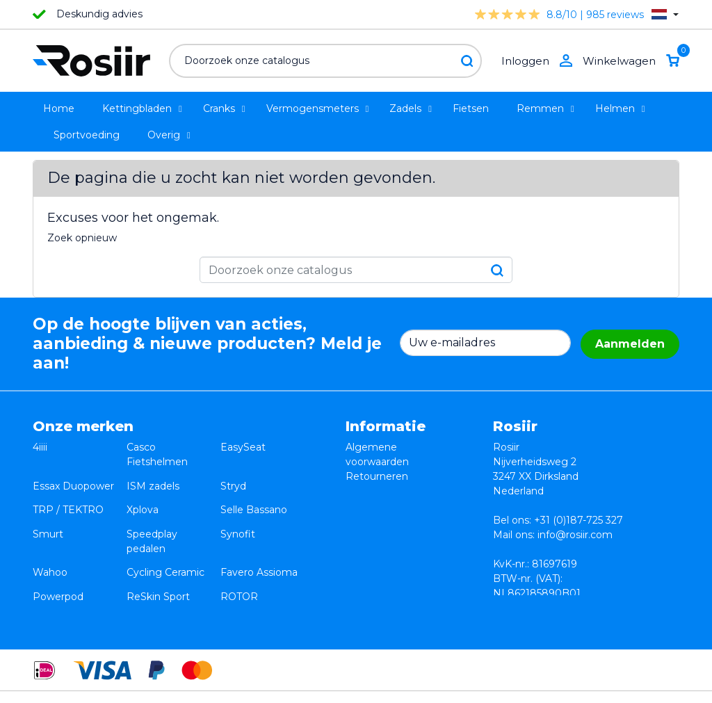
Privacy (363, 491)
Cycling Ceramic (165, 534)
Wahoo (50, 534)
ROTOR (239, 549)
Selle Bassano (253, 491)
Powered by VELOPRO (353, 685)
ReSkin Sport (158, 549)
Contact (365, 520)
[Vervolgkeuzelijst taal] (665, 14)
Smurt (48, 505)
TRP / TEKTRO (68, 491)
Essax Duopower (73, 476)
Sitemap (366, 534)
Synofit (237, 505)
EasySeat (243, 447)
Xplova (143, 491)
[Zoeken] (325, 61)
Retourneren (377, 476)
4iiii (40, 447)
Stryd (233, 476)
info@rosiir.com (575, 534)
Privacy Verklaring (636, 685)
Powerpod (58, 549)
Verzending (373, 505)
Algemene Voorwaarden (525, 685)
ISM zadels (153, 476)
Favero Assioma (259, 534)
